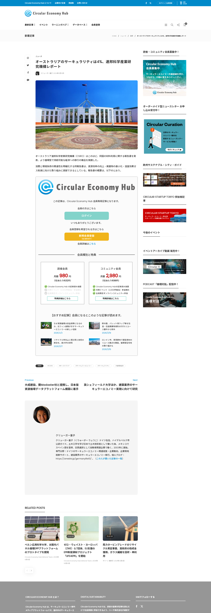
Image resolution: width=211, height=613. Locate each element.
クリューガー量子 (47, 73)
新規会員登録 (86, 237)
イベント (43, 24)
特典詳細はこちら (62, 298)
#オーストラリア (64, 366)
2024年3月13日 (58, 73)
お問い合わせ (82, 3)
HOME (114, 36)
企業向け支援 (60, 3)
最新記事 (29, 24)
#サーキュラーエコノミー (84, 366)
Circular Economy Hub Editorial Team (39, 502)
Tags (39, 366)
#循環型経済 (119, 366)
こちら (92, 243)
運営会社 (149, 605)
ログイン (87, 216)
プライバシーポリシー (166, 605)
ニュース (123, 36)
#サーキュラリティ (103, 366)
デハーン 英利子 (108, 506)
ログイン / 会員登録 (165, 3)
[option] (42, 483)
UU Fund (88, 558)
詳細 (110, 574)
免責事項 (182, 605)
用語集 (71, 3)
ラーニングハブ (59, 24)
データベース (79, 24)
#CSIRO (50, 366)
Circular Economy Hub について (38, 3)
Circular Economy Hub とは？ (128, 605)
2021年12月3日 (119, 506)
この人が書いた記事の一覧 (109, 431)
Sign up (179, 575)
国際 (131, 36)
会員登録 (95, 24)
